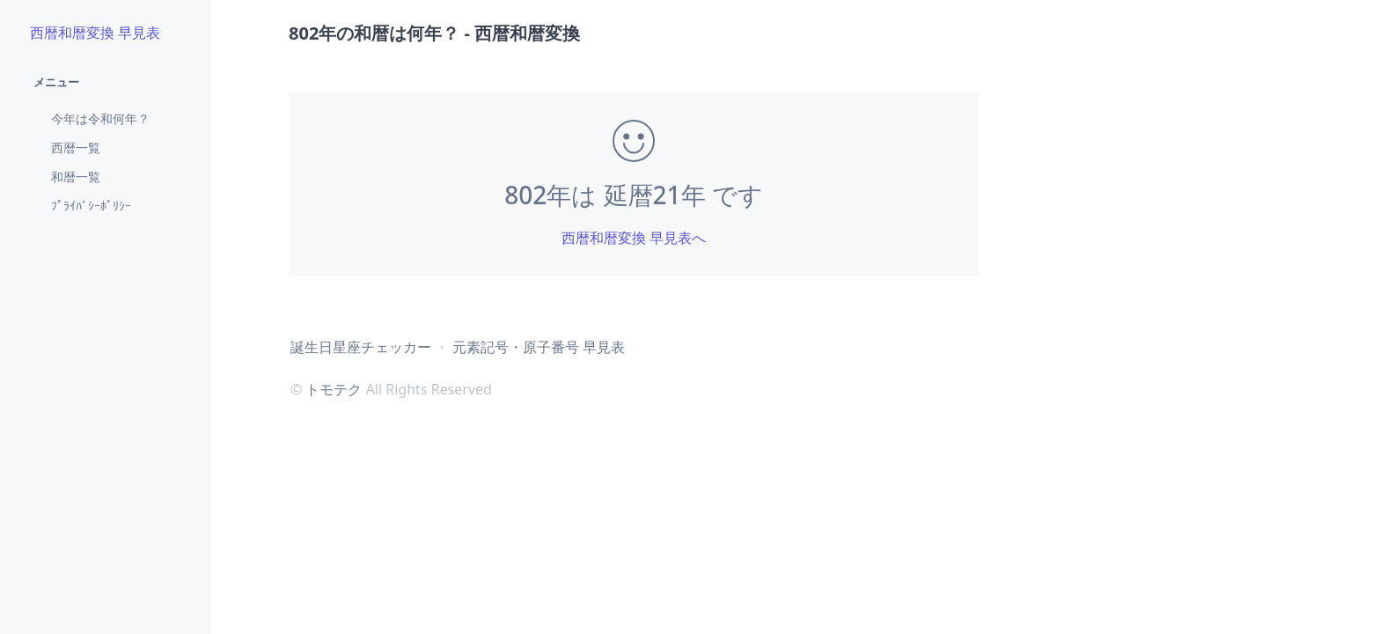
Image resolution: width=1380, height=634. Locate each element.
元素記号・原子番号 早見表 (538, 347)
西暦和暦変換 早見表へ (634, 237)
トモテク (333, 389)
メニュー (56, 82)
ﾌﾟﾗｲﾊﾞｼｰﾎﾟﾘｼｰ (91, 205)
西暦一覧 (75, 147)
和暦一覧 (75, 176)
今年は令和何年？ (100, 118)
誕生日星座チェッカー (360, 347)
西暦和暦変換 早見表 (95, 32)
